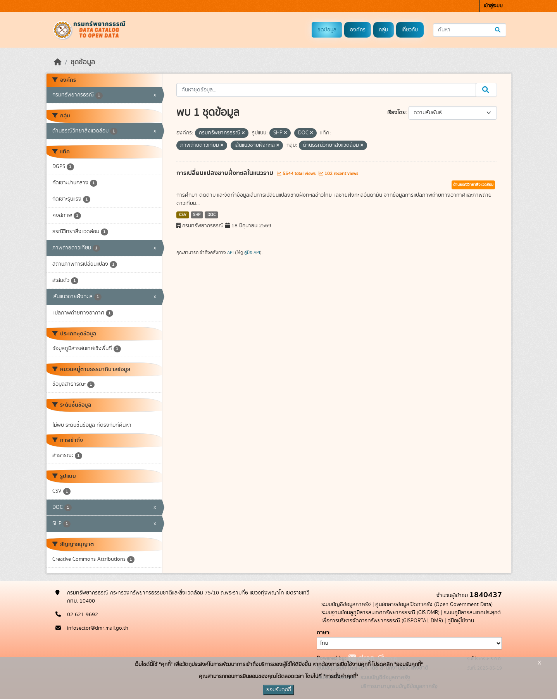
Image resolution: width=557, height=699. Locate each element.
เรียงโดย (396, 113)
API (230, 252)
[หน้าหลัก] (58, 62)
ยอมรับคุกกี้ (278, 690)
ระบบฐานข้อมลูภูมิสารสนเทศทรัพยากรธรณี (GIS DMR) (380, 613)
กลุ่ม (383, 30)
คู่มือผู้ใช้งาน (460, 621)
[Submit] (498, 30)
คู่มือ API (252, 252)
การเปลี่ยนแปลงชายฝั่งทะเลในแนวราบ (225, 173)
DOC (211, 215)
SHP (196, 215)
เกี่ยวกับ (410, 30)
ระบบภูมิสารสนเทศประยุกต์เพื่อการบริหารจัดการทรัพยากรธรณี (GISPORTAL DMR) (411, 617)
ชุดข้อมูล (326, 30)
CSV (182, 215)
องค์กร (358, 30)
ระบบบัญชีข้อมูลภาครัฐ (346, 604)
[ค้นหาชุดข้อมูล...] (469, 30)
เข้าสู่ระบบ (493, 6)
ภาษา (323, 633)
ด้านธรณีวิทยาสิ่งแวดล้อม (473, 184)
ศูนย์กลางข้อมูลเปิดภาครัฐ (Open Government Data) (434, 604)
